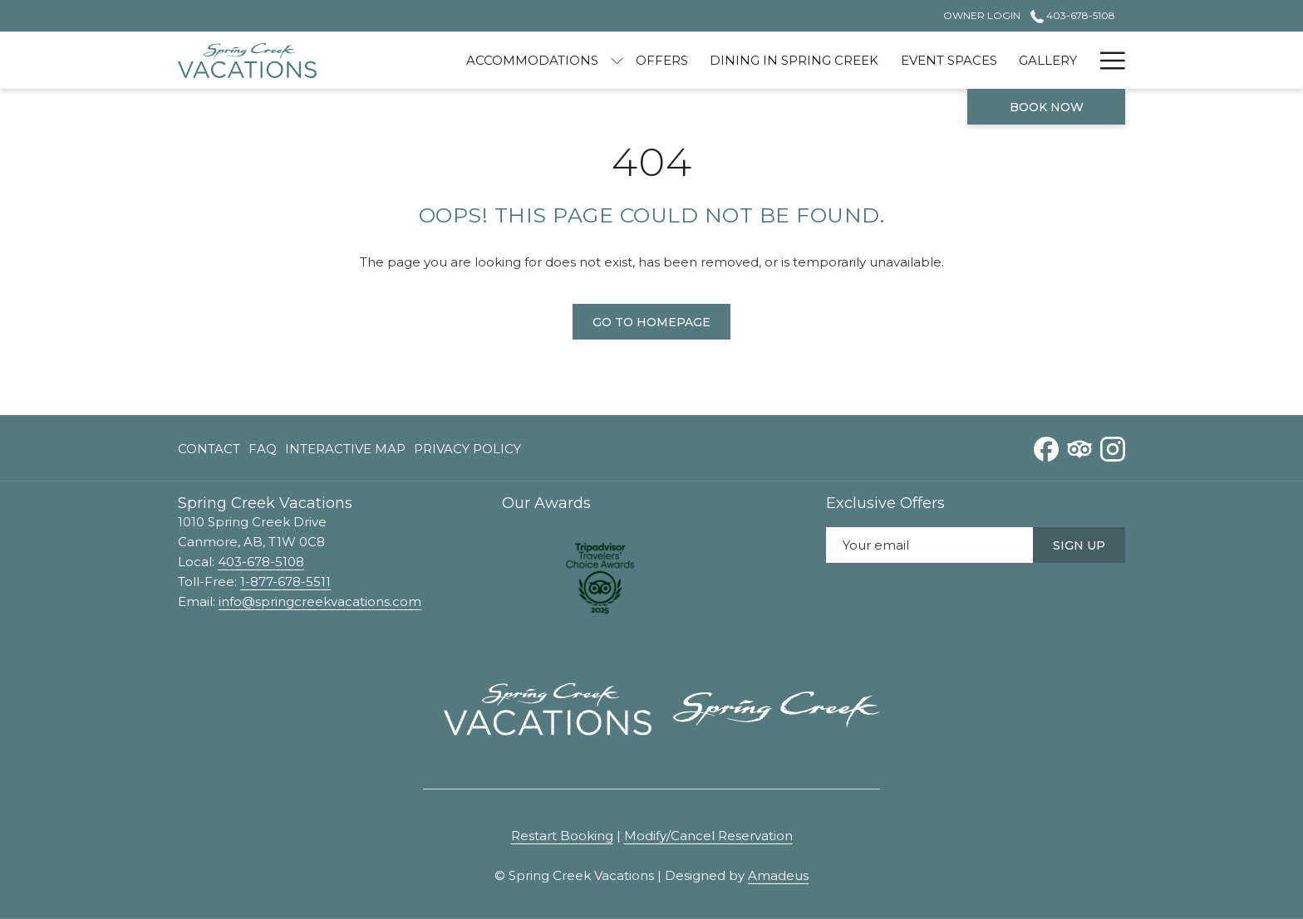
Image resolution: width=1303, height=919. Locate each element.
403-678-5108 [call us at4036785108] (1072, 15)
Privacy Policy (467, 449)
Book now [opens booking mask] (1047, 107)
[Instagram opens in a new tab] (1112, 447)
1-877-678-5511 (285, 581)
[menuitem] (532, 60)
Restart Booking (562, 835)
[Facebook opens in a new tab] (1046, 447)
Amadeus (778, 875)
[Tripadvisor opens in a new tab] (1079, 447)
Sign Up (1079, 545)
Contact (209, 449)
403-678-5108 (261, 561)
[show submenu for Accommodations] (617, 60)
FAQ (262, 449)
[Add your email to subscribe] (929, 545)
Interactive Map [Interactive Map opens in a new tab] (345, 452)
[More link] (1106, 60)
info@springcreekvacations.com (320, 601)
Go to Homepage (651, 322)
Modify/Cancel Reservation (708, 835)
